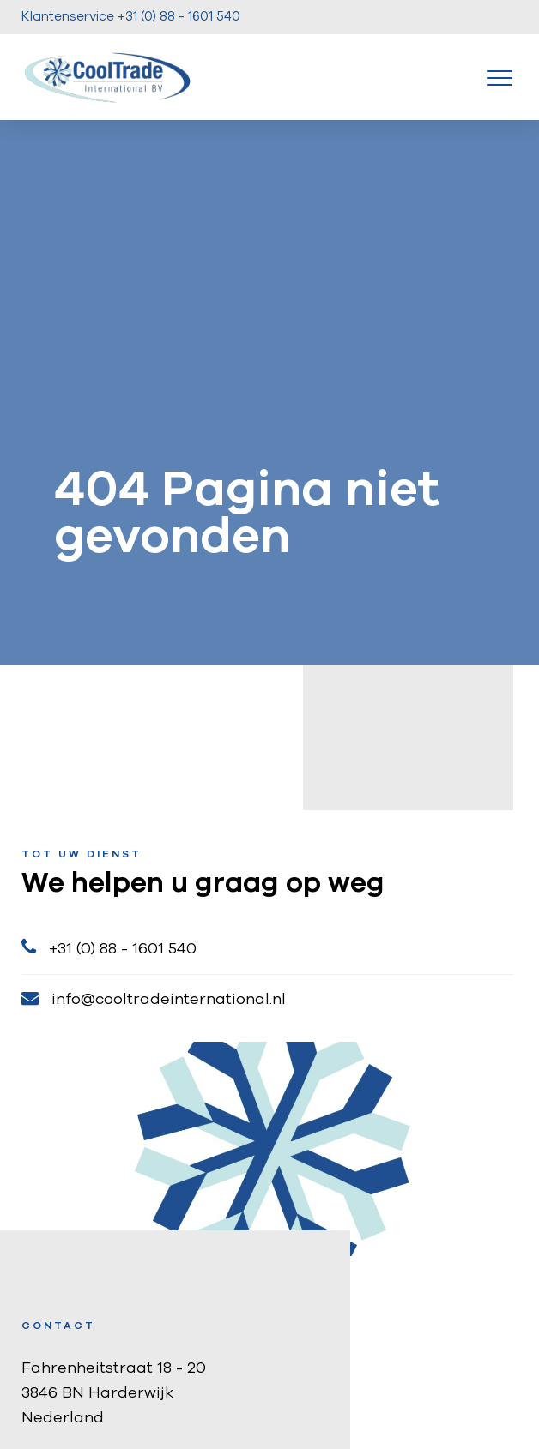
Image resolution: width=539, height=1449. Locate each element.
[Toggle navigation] (499, 77)
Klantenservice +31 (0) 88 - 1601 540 (130, 16)
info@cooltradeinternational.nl (153, 998)
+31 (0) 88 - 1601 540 (109, 947)
